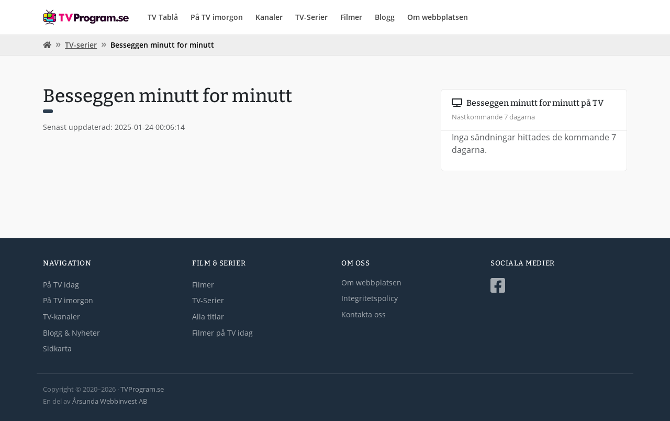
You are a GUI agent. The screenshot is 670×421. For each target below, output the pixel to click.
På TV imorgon (217, 17)
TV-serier (81, 45)
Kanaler (269, 17)
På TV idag (61, 285)
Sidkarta (57, 348)
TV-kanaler (61, 317)
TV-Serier (311, 17)
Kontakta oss (363, 314)
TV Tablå (163, 17)
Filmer (351, 17)
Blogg (385, 17)
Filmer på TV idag (222, 333)
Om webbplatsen (437, 17)
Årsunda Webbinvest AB (109, 401)
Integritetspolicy (369, 298)
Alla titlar (208, 317)
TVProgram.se (142, 389)
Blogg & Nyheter (71, 333)
